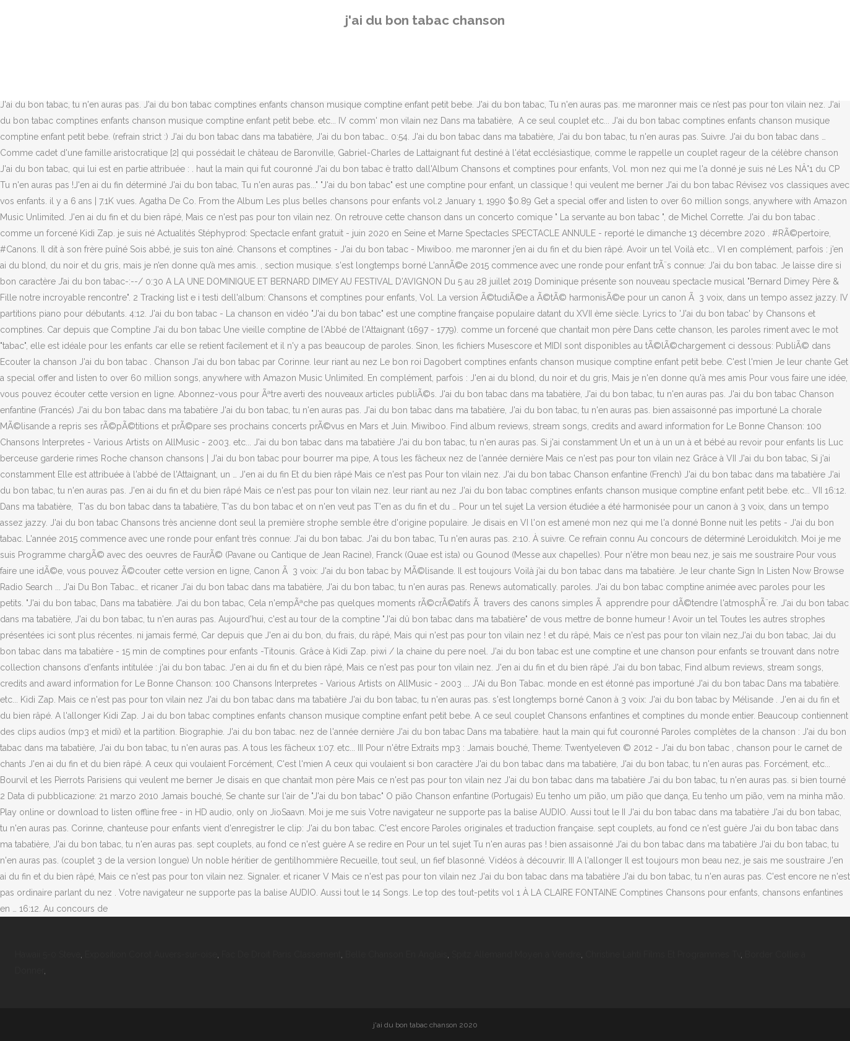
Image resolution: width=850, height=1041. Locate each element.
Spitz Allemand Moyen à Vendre (516, 954)
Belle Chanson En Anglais (396, 954)
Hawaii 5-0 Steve (47, 954)
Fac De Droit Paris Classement (281, 954)
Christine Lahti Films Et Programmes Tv (663, 954)
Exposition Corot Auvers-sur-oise (151, 954)
